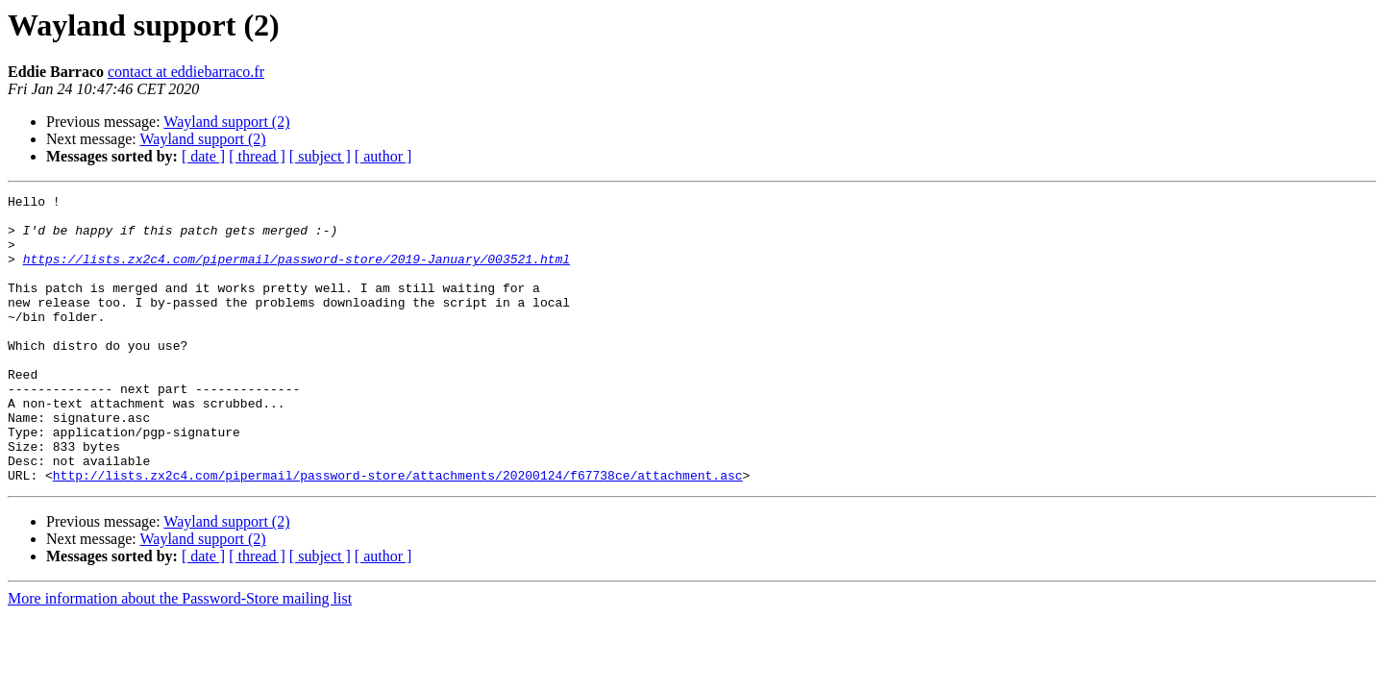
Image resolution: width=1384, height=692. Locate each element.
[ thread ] (257, 156)
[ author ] (383, 156)
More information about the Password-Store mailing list (180, 656)
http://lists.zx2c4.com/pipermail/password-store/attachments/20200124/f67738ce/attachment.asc (398, 532)
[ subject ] (320, 156)
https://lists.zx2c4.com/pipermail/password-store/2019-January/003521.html (296, 273)
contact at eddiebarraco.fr (186, 71)
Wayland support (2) (226, 121)
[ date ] (203, 156)
